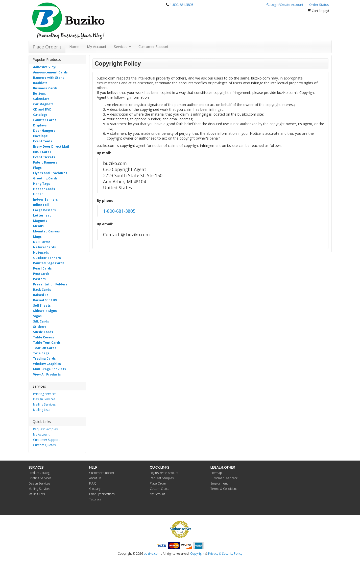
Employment (219, 483)
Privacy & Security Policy (225, 553)
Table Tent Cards (47, 342)
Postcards (41, 274)
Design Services (44, 399)
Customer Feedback (223, 478)
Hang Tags (41, 183)
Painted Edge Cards (48, 263)
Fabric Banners (45, 162)
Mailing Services (44, 404)
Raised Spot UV (45, 300)
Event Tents (42, 141)
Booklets (40, 83)
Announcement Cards (50, 72)
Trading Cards (44, 358)
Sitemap (216, 473)
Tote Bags (41, 353)
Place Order (158, 483)
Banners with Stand (48, 77)
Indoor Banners (45, 199)
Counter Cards (44, 120)
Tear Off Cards (44, 348)
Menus (38, 226)
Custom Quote (160, 489)
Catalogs (40, 115)
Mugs (37, 236)
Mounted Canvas (46, 231)
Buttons (39, 93)
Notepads (41, 252)
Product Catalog (39, 473)
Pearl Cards (42, 268)
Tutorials (95, 499)
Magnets (40, 221)
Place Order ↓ (47, 47)
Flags (37, 168)
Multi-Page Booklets (49, 369)
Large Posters (44, 210)
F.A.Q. (93, 483)
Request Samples (45, 429)
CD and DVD (42, 109)
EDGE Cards (42, 152)
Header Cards (44, 189)
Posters (39, 279)
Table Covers (43, 337)
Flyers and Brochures (50, 173)
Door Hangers (44, 130)
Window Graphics (47, 364)
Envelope (40, 136)
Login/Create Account (285, 4)
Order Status (319, 4)
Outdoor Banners (47, 258)
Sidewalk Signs (45, 311)
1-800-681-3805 (181, 4)
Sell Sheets (42, 305)
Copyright (197, 553)
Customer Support (153, 46)
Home (74, 46)
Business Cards (45, 88)
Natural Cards (44, 247)
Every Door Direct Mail (51, 146)
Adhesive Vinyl (44, 67)
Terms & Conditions (223, 489)
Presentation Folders (50, 284)
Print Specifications (101, 494)
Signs (37, 316)
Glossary (95, 489)
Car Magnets (43, 104)
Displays (40, 125)
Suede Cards (43, 332)
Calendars (41, 99)
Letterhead (42, 215)
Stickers (39, 327)
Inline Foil (41, 205)
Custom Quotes (44, 445)
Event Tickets (44, 157)
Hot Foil (39, 194)
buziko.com (152, 553)
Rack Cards (42, 289)
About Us (95, 478)
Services (122, 46)
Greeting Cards (45, 178)
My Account (96, 46)
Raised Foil (42, 295)
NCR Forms (42, 242)
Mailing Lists (41, 410)
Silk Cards (41, 321)
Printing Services (44, 394)
